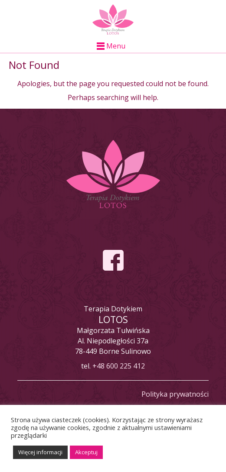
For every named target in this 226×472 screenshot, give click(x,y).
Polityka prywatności (175, 394)
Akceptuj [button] (86, 452)
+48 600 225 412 (118, 366)
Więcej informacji (40, 452)
